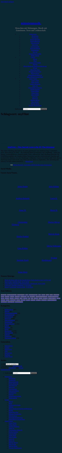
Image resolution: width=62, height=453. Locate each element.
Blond (39, 295)
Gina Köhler (35, 91)
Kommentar (35, 50)
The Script (33, 300)
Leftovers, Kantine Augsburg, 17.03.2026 (18, 285)
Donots (2, 296)
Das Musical (56, 295)
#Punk (35, 68)
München (3, 300)
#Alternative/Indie (35, 63)
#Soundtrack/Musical (35, 75)
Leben (7, 325)
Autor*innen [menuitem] (9, 421)
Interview (35, 45)
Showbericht (35, 43)
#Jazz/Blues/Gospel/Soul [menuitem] (17, 419)
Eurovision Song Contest (41, 296)
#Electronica (35, 73)
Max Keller (35, 102)
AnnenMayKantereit (12, 295)
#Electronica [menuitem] (13, 416)
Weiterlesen (29, 161)
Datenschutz (9, 346)
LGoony (41, 298)
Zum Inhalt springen (7, 1)
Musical (58, 298)
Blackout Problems (33, 295)
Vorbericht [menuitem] (12, 380)
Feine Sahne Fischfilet (53, 296)
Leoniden (36, 298)
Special (35, 52)
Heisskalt (12, 298)
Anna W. (35, 86)
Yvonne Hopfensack (35, 105)
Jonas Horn (35, 93)
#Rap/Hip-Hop (35, 70)
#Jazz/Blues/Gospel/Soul (35, 77)
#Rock (35, 59)
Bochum (43, 295)
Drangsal (12, 296)
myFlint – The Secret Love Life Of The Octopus (31, 147)
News (6, 329)
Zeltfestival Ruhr (19, 302)
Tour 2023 (38, 300)
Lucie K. (35, 96)
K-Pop (21, 298)
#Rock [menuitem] (11, 401)
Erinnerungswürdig (35, 54)
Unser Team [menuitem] (12, 423)
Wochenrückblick (10, 338)
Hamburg (7, 298)
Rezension (35, 36)
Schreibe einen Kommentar (43, 165)
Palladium (23, 300)
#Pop (35, 61)
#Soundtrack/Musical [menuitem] (15, 417)
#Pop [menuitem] (10, 403)
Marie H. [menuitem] (12, 441)
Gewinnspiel (35, 46)
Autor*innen (33, 79)
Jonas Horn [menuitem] (12, 435)
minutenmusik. (31, 23)
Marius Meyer (34, 100)
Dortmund (7, 296)
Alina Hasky (35, 82)
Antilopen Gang (21, 295)
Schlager (28, 300)
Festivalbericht (35, 41)
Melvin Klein (35, 104)
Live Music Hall (52, 298)
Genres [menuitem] (7, 400)
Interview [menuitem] (12, 387)
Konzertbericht (35, 39)
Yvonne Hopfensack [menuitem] (15, 448)
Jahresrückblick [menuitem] (14, 391)
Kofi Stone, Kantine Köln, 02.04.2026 (17, 282)
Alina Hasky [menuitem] (13, 425)
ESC (28, 296)
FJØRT (2, 298)
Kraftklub (25, 298)
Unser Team (35, 80)
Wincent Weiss (10, 302)
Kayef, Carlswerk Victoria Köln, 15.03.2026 (19, 287)
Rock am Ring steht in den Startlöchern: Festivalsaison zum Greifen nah (28, 280)
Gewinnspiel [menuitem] (13, 389)
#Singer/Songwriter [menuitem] (15, 414)
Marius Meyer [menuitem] (13, 442)
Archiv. (3, 364)
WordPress (12, 368)
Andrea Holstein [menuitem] (14, 426)
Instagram (16, 298)
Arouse (21, 368)
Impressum (8, 349)
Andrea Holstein (35, 84)
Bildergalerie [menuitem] (13, 398)
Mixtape (7, 327)
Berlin (26, 295)
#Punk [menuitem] (11, 410)
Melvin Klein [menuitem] (13, 446)
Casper (47, 295)
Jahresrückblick (35, 48)
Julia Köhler (35, 95)
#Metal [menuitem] (11, 407)
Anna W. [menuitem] (11, 428)
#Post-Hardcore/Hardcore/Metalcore (35, 66)
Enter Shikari (23, 296)
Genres (33, 57)
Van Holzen (44, 300)
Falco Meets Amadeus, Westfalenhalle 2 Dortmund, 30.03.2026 (25, 283)
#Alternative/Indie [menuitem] (14, 405)
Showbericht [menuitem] (13, 385)
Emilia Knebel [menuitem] (13, 432)
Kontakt (7, 355)
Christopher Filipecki (35, 87)
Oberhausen (13, 300)
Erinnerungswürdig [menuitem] (15, 396)
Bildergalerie (35, 55)
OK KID (18, 300)
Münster (8, 300)
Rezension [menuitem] (12, 378)
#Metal (35, 64)
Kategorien (32, 34)
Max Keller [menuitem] (12, 444)
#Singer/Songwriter (35, 71)
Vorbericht (35, 38)
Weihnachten (4, 302)
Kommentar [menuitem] (12, 392)
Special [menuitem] (11, 394)
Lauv (32, 298)
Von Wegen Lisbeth (52, 300)
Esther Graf (32, 296)
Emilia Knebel (35, 89)
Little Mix (45, 298)
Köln (29, 298)
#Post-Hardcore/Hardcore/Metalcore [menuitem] (20, 409)
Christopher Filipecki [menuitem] (15, 430)
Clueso (51, 295)
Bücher (7, 311)
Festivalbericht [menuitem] (13, 384)
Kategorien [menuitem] (8, 376)
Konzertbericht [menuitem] (13, 382)
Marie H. (35, 98)
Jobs (6, 351)
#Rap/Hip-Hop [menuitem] (13, 412)
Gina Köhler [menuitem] (13, 433)
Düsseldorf (17, 296)
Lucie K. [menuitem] (11, 439)
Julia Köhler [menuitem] (13, 437)
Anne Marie (4, 295)
